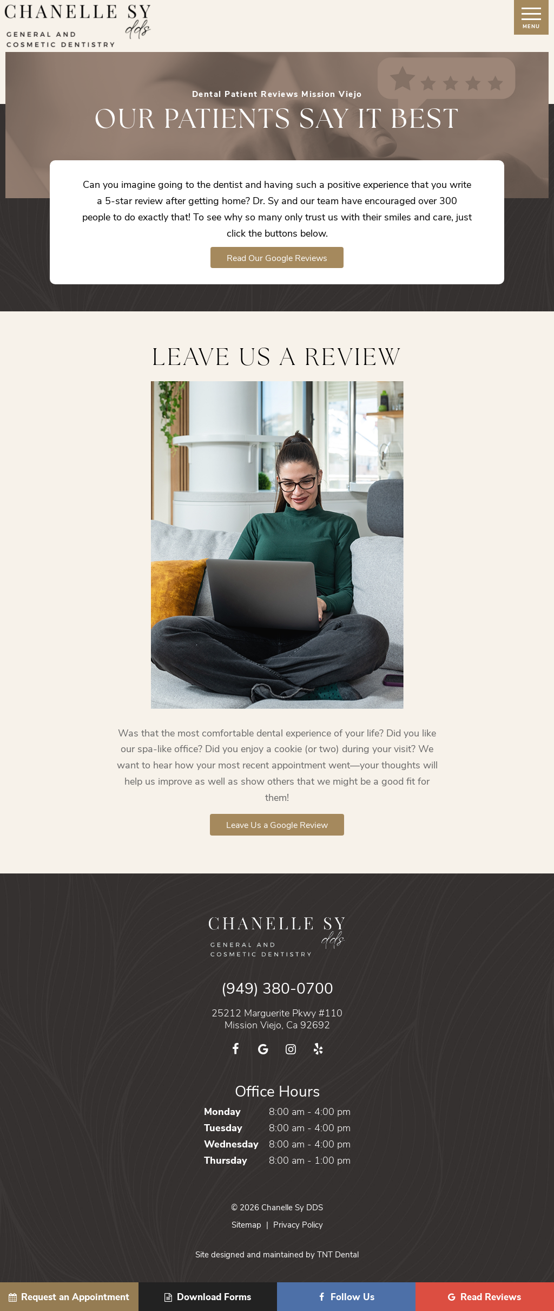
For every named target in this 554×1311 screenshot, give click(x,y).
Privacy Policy (298, 1224)
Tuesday (223, 1127)
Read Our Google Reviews (277, 257)
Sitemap (246, 1224)
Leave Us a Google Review (277, 824)
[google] (263, 1048)
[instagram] (290, 1048)
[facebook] (235, 1048)
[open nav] (531, 17)
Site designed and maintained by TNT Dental (277, 1254)
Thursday (225, 1159)
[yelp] (318, 1048)
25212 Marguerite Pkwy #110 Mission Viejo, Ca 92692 (277, 1018)
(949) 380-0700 (277, 988)
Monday (222, 1111)
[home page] (78, 26)
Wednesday (231, 1143)
